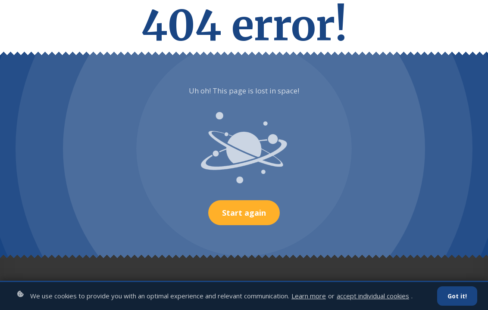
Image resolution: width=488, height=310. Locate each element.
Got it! (457, 296)
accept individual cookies (373, 295)
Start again (244, 213)
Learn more (308, 295)
